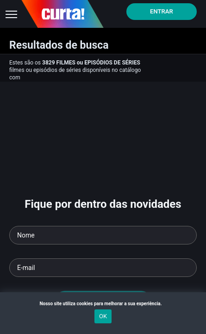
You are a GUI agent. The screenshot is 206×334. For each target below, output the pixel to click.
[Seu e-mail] (103, 267)
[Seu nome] (103, 235)
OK (103, 316)
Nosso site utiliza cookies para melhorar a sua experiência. (102, 303)
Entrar (161, 11)
